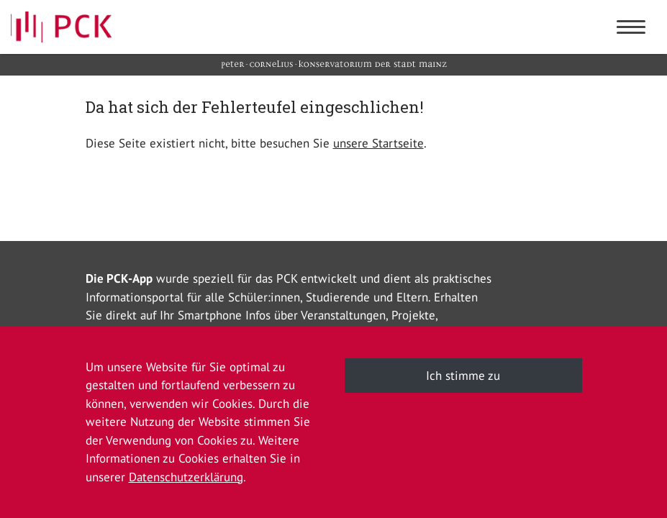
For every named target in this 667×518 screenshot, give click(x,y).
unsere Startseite (378, 143)
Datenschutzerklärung (186, 477)
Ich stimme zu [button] (463, 375)
